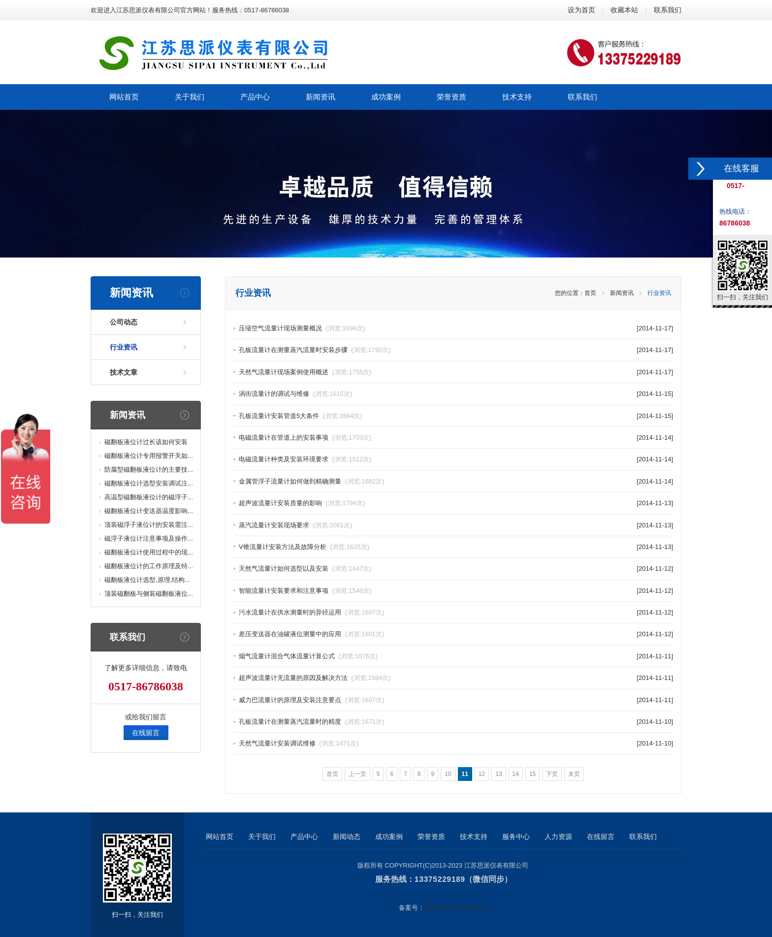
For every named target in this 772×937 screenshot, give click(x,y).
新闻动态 (346, 836)
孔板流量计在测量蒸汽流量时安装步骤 (314, 350)
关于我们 (262, 836)
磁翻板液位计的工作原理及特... (148, 566)
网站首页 (219, 836)
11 (465, 774)
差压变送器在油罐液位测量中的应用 (311, 634)
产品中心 (304, 836)
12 (482, 774)
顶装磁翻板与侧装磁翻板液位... (148, 593)
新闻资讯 (622, 293)
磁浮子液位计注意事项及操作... (148, 538)
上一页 (357, 774)
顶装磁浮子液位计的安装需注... (148, 524)
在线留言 (146, 733)
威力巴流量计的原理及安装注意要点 (311, 700)
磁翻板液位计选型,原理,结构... (147, 579)
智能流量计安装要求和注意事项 (305, 590)
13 (498, 774)
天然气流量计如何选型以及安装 (305, 568)
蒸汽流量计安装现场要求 (295, 525)
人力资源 (558, 836)
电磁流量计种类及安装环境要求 (305, 459)
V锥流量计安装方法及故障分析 (304, 546)
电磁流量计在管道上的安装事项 (305, 437)
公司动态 (123, 322)
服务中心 (516, 836)
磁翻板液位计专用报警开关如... (148, 455)
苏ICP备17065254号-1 (456, 907)
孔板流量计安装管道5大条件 (300, 416)
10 (448, 774)
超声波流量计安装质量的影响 (302, 503)
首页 (590, 293)
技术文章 (123, 372)
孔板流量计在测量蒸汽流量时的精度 (311, 721)
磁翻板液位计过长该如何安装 (146, 442)
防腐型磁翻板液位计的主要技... (148, 469)
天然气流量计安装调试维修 (298, 743)
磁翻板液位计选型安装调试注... (148, 483)
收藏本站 (624, 10)
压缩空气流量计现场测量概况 (302, 328)
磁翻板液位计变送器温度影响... (148, 511)
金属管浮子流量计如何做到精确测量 (311, 481)
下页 (552, 774)
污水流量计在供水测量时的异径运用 (311, 612)
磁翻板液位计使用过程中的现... (148, 552)
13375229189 (440, 879)
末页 (574, 774)
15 (532, 774)
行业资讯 (123, 347)
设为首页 (581, 10)
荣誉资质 (431, 836)
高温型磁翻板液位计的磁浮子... (148, 497)
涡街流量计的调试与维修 (295, 393)
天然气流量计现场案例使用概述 (305, 372)
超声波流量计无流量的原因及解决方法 (314, 677)
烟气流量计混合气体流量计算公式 (308, 656)
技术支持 (473, 836)
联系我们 (667, 10)
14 (516, 774)
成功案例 (389, 836)
